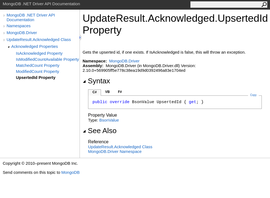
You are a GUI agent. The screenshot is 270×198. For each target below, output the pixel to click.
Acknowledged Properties (34, 46)
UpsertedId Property (35, 77)
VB (107, 92)
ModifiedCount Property (37, 71)
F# (120, 92)
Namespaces (19, 25)
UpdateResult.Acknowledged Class (39, 39)
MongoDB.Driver (22, 32)
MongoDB (70, 172)
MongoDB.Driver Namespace (115, 151)
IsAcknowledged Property (39, 53)
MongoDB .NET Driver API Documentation (31, 17)
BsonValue (109, 120)
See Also (100, 131)
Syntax (96, 81)
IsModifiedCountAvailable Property (47, 59)
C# (94, 92)
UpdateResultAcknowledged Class (120, 146)
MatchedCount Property (37, 65)
